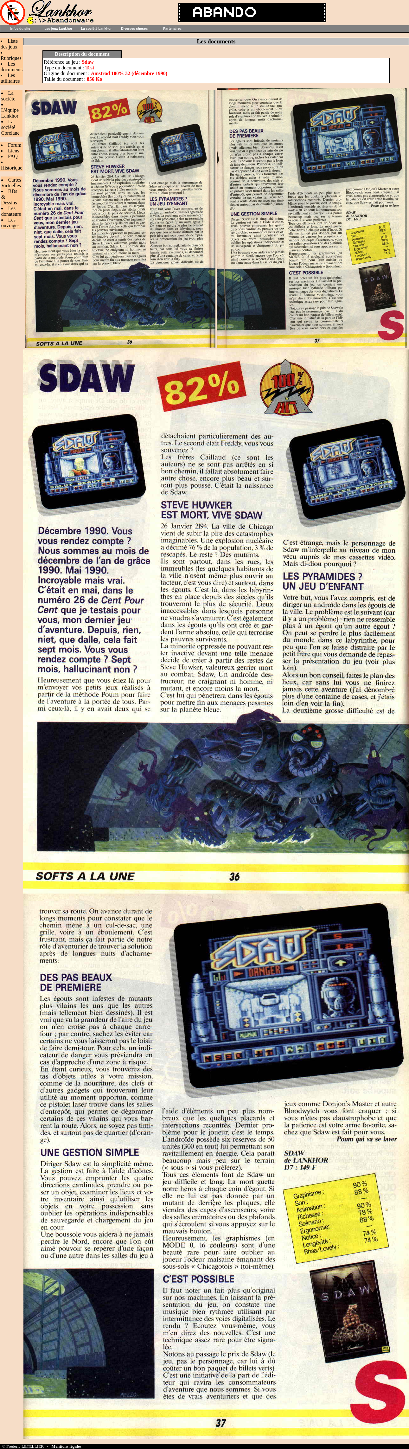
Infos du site (20, 28)
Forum (15, 145)
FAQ (13, 156)
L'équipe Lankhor (10, 113)
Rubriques (11, 58)
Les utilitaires (10, 78)
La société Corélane (10, 127)
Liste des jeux (9, 43)
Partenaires (172, 28)
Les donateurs (11, 211)
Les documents (11, 66)
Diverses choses (134, 28)
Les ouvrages (10, 222)
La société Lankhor (96, 28)
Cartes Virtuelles (11, 182)
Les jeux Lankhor (58, 28)
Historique (11, 167)
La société (8, 95)
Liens (13, 150)
